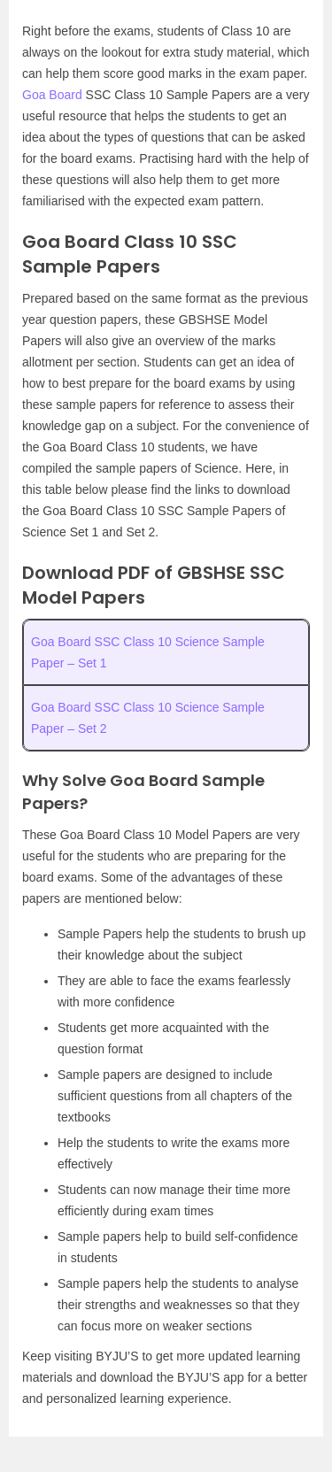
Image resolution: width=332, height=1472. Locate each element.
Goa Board (52, 95)
